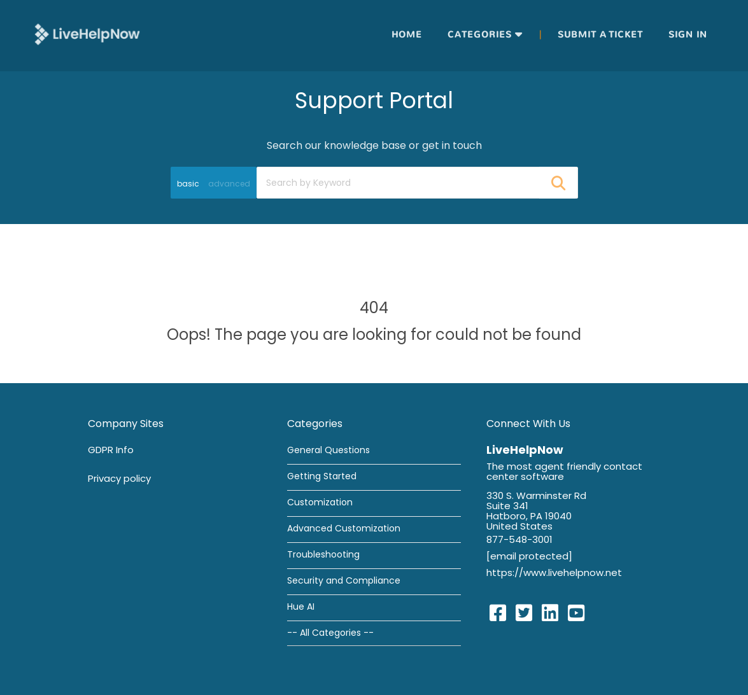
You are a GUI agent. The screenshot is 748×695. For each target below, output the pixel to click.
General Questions (328, 450)
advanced (229, 183)
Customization (320, 502)
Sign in (687, 35)
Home (407, 35)
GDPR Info (111, 449)
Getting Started (321, 476)
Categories (480, 35)
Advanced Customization (343, 528)
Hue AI (300, 606)
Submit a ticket (600, 35)
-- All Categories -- (330, 633)
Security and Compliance (343, 580)
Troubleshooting (323, 554)
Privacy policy (119, 478)
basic (188, 183)
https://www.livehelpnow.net (554, 572)
